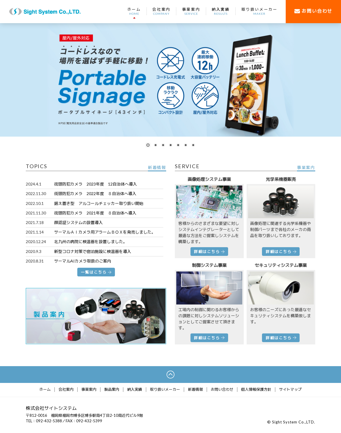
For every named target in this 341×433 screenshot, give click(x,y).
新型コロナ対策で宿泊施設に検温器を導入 (92, 251)
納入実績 (221, 11)
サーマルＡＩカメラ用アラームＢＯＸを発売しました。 (104, 232)
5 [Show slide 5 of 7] (178, 145)
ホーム (134, 11)
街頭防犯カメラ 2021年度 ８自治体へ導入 (95, 212)
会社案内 (161, 11)
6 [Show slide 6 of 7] (185, 145)
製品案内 (111, 390)
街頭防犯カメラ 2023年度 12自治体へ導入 (95, 183)
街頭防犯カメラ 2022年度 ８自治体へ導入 (95, 193)
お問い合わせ (222, 390)
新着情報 (195, 390)
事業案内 (191, 11)
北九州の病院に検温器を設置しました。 (90, 241)
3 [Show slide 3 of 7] (163, 145)
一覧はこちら (96, 272)
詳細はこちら (209, 251)
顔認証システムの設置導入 (78, 222)
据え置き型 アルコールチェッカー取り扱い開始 (98, 203)
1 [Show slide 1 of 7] (148, 145)
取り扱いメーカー (259, 11)
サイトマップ (290, 390)
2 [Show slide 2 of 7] (155, 145)
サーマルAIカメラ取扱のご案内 (82, 260)
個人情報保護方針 (256, 390)
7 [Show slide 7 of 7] (193, 145)
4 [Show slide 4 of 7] (170, 145)
